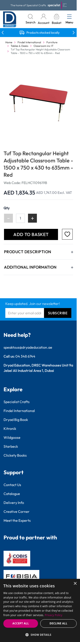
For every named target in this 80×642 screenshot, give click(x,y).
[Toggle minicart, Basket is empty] (56, 19)
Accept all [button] (20, 623)
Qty (7, 208)
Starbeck (11, 446)
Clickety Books (15, 455)
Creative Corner (17, 511)
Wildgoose (12, 437)
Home (8, 42)
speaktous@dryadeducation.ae (28, 347)
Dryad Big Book (16, 419)
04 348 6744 (25, 356)
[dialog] (40, 610)
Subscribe (58, 313)
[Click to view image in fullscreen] (39, 102)
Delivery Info (14, 502)
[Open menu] (69, 16)
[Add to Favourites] (67, 234)
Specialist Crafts (17, 402)
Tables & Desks (19, 46)
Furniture (51, 42)
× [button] (75, 583)
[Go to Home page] (10, 19)
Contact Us (12, 485)
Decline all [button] (58, 623)
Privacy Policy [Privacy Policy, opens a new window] (53, 615)
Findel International (29, 42)
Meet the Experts (17, 520)
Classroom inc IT (44, 46)
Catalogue (12, 493)
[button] (40, 634)
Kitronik (10, 428)
